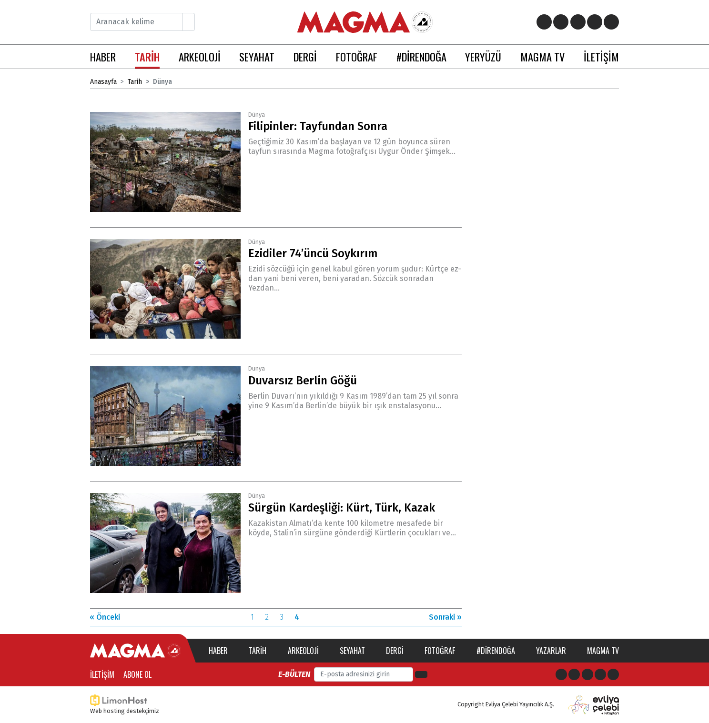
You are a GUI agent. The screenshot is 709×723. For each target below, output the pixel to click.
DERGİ (305, 56)
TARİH (147, 56)
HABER (103, 56)
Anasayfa (103, 82)
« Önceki (105, 617)
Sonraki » (445, 617)
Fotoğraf (440, 650)
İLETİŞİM (601, 56)
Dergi (395, 650)
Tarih (135, 82)
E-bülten (294, 674)
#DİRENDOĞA (421, 56)
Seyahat (352, 650)
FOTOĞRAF (356, 56)
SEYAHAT (256, 56)
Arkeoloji (303, 650)
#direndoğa (495, 650)
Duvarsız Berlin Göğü (302, 380)
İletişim (102, 674)
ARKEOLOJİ (200, 56)
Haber (218, 650)
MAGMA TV (542, 56)
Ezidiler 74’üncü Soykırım (313, 253)
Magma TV (603, 650)
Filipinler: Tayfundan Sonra (317, 126)
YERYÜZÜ (483, 56)
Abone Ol (137, 674)
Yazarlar (551, 650)
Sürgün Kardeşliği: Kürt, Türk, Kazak (341, 507)
